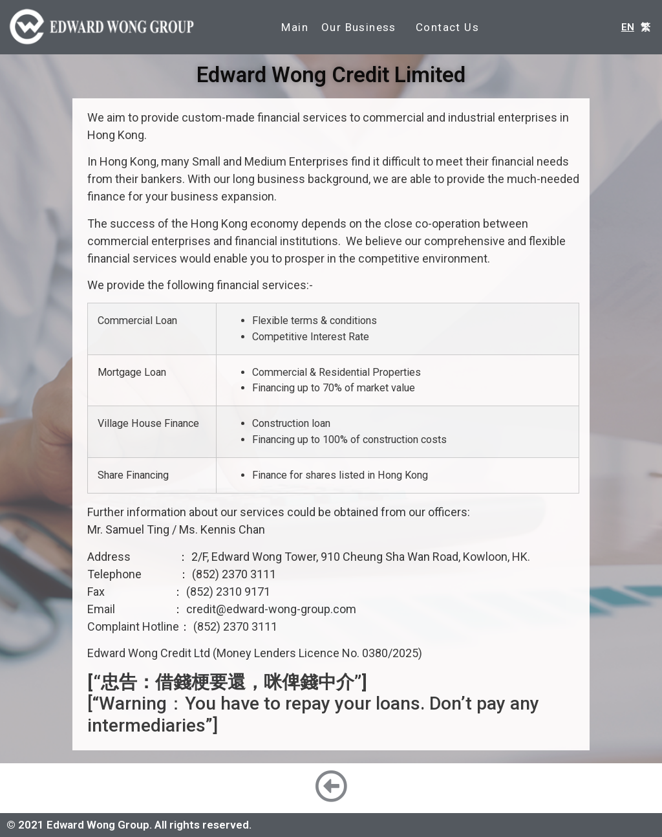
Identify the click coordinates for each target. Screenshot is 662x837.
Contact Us (447, 27)
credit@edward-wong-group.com (271, 609)
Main (294, 27)
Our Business (362, 27)
